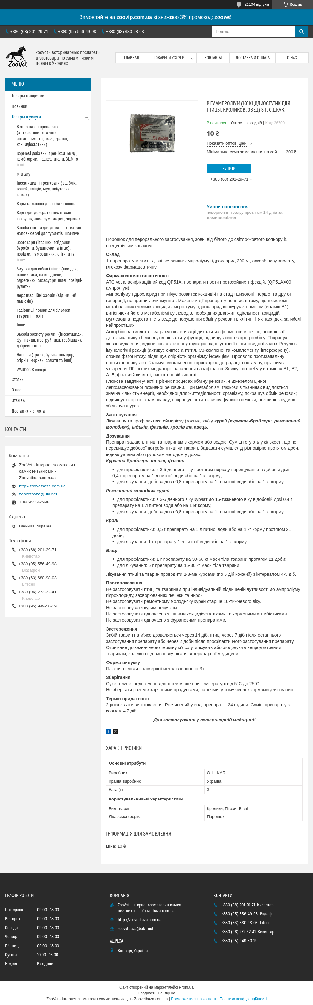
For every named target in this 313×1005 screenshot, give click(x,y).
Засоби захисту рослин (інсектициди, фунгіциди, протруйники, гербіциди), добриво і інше (50, 340)
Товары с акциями (28, 96)
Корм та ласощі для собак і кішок (46, 203)
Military (23, 174)
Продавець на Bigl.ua (156, 993)
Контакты (213, 57)
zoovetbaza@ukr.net (38, 494)
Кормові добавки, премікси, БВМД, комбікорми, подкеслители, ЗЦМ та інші (47, 159)
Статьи (18, 379)
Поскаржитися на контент (193, 999)
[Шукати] (301, 31)
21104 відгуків (257, 4)
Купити (229, 169)
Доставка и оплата (253, 57)
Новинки (19, 106)
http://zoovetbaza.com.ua (42, 486)
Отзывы (19, 400)
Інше (21, 325)
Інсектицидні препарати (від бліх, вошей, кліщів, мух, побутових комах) (47, 189)
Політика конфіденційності (243, 999)
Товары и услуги (169, 57)
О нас (292, 57)
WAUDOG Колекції (31, 370)
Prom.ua (186, 987)
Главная (131, 57)
